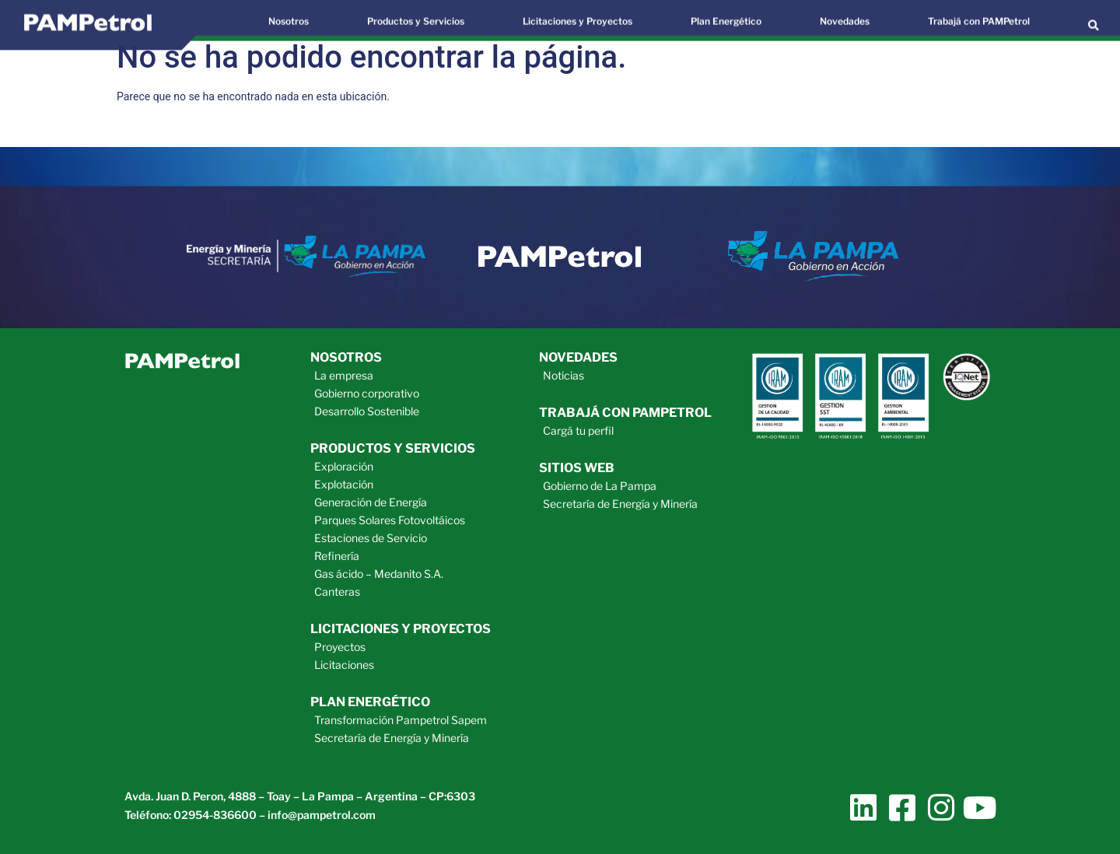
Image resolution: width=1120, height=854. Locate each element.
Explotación (343, 484)
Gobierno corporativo (366, 393)
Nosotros (346, 357)
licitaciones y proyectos (400, 628)
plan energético (370, 702)
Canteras (337, 591)
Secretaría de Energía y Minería (391, 737)
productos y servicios (392, 448)
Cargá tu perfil (578, 430)
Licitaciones (344, 664)
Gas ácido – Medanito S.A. (378, 573)
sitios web (576, 467)
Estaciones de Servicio (370, 537)
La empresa (343, 375)
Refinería (336, 555)
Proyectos (340, 646)
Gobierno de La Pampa (599, 485)
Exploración (343, 466)
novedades (578, 357)
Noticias (563, 375)
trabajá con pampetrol (625, 412)
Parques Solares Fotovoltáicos (389, 520)
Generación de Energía (370, 502)
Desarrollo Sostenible (366, 411)
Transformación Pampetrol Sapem (400, 719)
